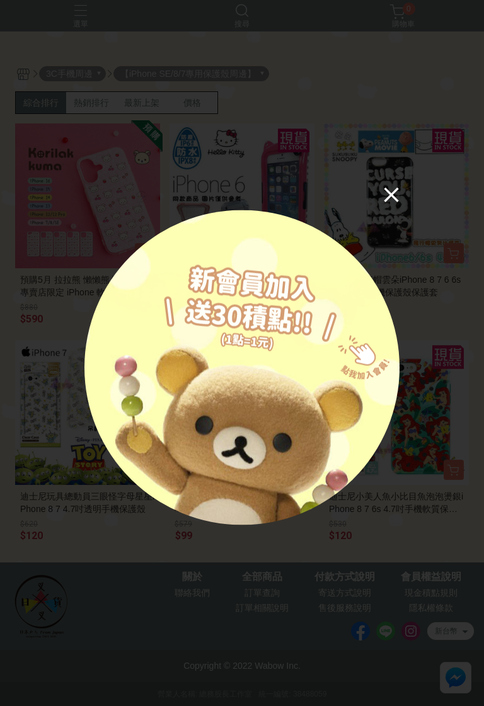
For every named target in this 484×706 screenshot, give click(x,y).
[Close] (391, 194)
